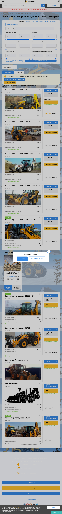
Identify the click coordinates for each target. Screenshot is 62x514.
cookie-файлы (17, 507)
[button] (56, 512)
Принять (53, 507)
